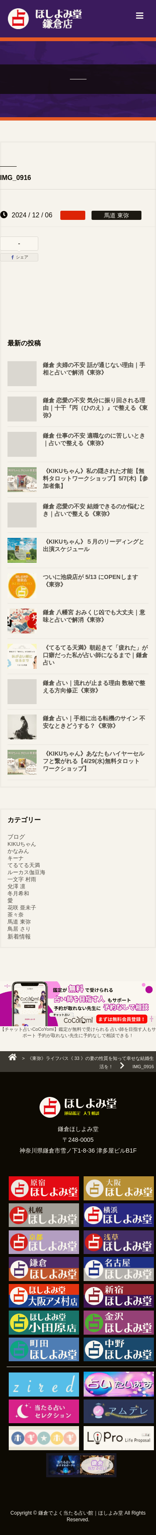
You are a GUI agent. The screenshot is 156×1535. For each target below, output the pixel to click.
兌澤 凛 (16, 886)
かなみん (18, 851)
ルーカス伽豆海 (26, 872)
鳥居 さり (19, 929)
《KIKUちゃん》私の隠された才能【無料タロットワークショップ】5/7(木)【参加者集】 (95, 478)
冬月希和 (18, 893)
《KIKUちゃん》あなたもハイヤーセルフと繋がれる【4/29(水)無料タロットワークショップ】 (93, 761)
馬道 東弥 (19, 922)
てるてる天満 (23, 865)
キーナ (15, 858)
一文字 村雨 (21, 879)
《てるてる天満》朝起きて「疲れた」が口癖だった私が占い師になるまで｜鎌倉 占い (95, 655)
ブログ (16, 836)
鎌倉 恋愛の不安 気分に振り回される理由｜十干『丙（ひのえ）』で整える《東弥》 (95, 408)
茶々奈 (15, 915)
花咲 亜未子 (21, 907)
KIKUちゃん (21, 844)
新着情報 (19, 936)
